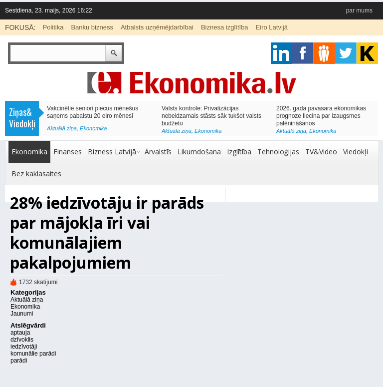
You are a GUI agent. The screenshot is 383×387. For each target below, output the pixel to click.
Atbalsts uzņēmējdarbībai (157, 27)
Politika (52, 27)
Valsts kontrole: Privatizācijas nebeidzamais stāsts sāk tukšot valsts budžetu (211, 116)
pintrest (324, 53)
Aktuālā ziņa (62, 128)
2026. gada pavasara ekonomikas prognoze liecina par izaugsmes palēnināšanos (321, 116)
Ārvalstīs (158, 151)
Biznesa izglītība (224, 27)
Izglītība (239, 151)
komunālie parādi (33, 353)
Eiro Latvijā (272, 27)
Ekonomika (93, 128)
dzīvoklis (21, 339)
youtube (367, 53)
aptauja (20, 332)
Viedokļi (355, 151)
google (281, 53)
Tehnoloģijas (278, 151)
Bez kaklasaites (36, 173)
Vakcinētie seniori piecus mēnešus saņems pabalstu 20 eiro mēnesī (92, 112)
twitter (346, 53)
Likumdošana (199, 151)
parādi (18, 360)
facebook (303, 53)
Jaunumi (21, 313)
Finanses (67, 151)
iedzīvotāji (23, 346)
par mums (359, 10)
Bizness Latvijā (112, 151)
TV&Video (321, 151)
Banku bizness (92, 27)
